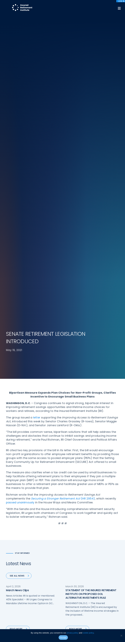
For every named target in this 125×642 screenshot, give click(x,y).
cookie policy (88, 633)
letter (36, 417)
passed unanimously (20, 502)
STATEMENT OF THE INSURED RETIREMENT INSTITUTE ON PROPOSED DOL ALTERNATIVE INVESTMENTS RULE (90, 594)
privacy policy (72, 633)
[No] (121, 635)
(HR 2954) (63, 498)
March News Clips (17, 590)
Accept (63, 637)
